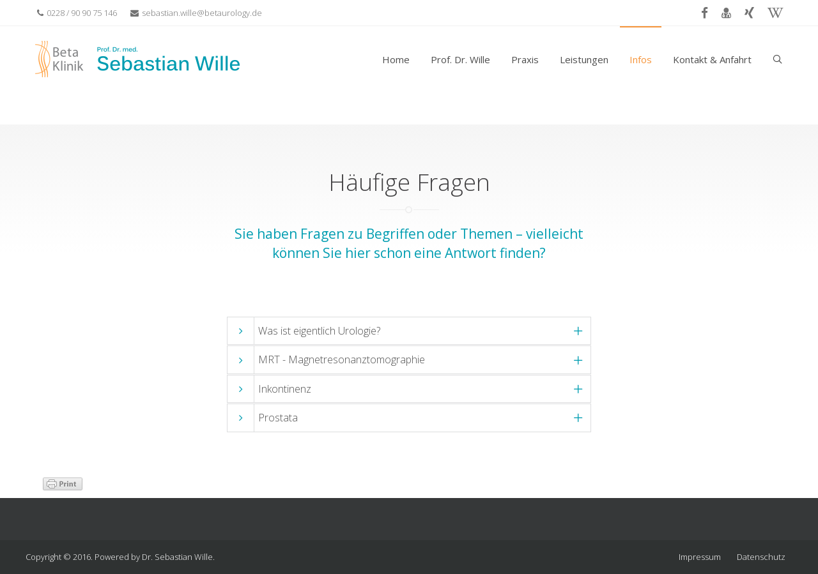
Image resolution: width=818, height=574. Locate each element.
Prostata (278, 418)
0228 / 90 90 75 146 (77, 13)
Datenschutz (761, 557)
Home (396, 59)
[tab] (409, 331)
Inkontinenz (284, 389)
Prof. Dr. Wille (460, 59)
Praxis (525, 59)
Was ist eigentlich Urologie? (319, 331)
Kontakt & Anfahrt (712, 59)
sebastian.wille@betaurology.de (196, 13)
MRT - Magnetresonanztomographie (341, 359)
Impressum (700, 557)
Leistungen (584, 59)
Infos (640, 59)
